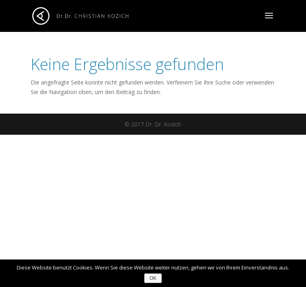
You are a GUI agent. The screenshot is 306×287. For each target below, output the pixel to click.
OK (152, 278)
